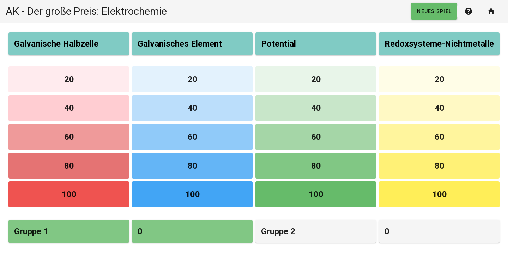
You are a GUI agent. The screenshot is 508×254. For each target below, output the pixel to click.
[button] (434, 11)
